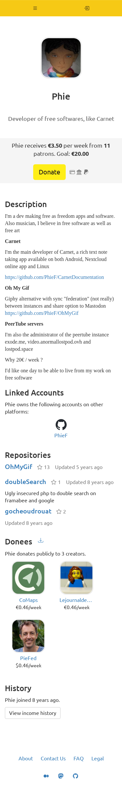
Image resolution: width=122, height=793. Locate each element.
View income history (32, 713)
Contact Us (53, 758)
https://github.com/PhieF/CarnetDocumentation (54, 277)
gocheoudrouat (28, 511)
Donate (49, 172)
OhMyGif (18, 466)
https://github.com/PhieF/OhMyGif (41, 313)
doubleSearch (25, 481)
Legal (97, 758)
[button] (35, 8)
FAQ (79, 758)
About (26, 758)
